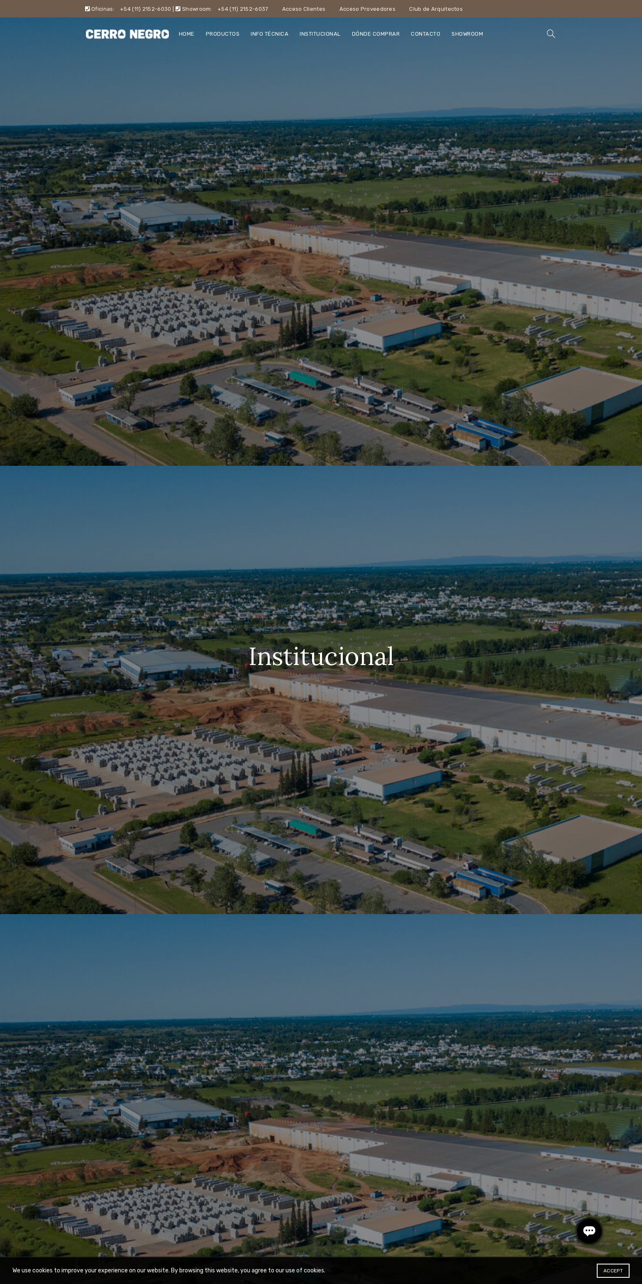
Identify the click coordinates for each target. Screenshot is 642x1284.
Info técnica (269, 34)
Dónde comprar (376, 34)
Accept (613, 1271)
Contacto (425, 34)
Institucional (320, 34)
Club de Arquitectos (436, 9)
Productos (223, 34)
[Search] (551, 33)
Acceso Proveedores (367, 9)
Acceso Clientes (304, 9)
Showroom (467, 34)
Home (187, 34)
